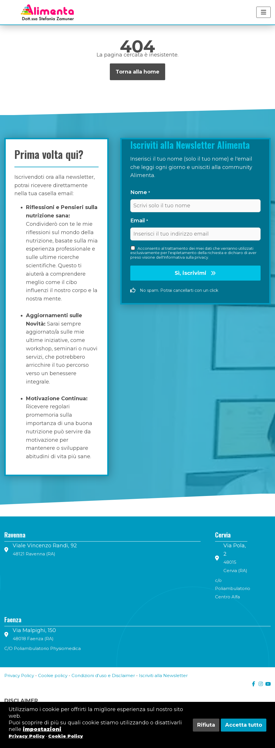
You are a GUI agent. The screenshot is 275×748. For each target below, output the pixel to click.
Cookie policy (52, 675)
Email (139, 220)
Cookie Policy (65, 736)
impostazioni (42, 729)
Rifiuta (206, 725)
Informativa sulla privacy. (186, 257)
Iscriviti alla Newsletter (163, 675)
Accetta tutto (243, 725)
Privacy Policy (19, 675)
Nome (140, 192)
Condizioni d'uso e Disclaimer (103, 675)
